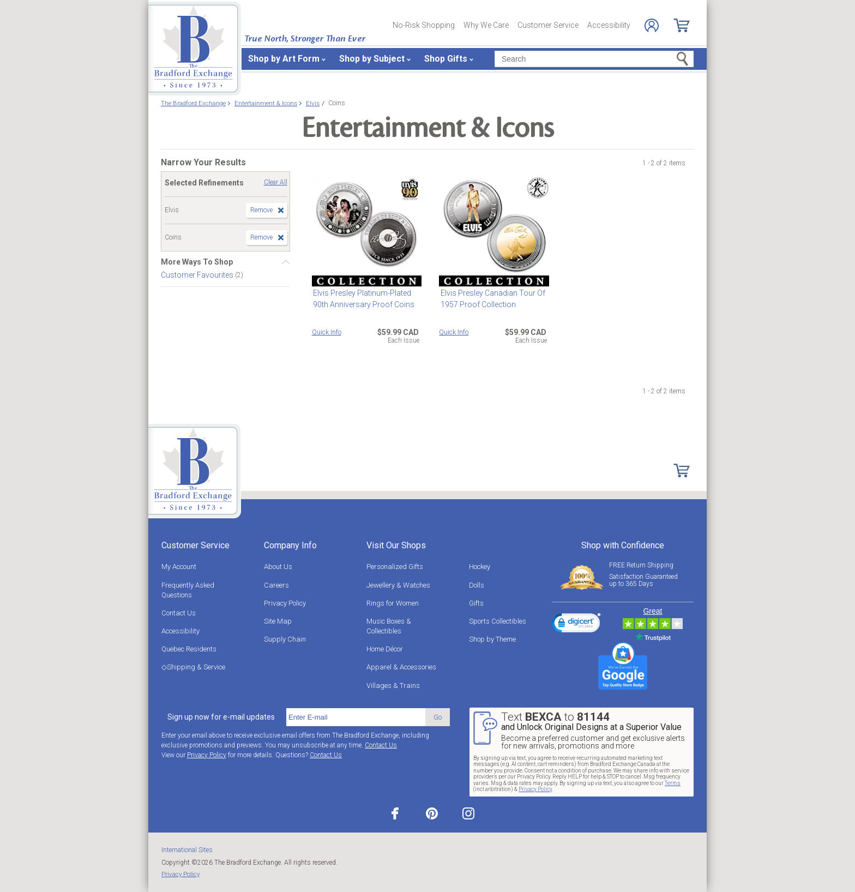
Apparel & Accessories (401, 667)
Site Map (278, 621)
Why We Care (486, 25)
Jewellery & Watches (398, 585)
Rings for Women (392, 603)
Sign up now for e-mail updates (221, 717)
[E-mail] (355, 717)
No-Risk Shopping (424, 25)
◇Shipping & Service (193, 667)
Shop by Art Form (284, 58)
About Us (278, 566)
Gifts (476, 603)
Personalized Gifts (394, 566)
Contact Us (178, 613)
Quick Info (326, 332)
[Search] (594, 59)
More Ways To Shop (197, 262)
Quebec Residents (188, 649)
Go (437, 717)
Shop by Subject (372, 58)
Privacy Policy (285, 603)
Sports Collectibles (497, 621)
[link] (576, 625)
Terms (673, 783)
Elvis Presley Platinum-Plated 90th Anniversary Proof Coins (362, 299)
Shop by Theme (492, 639)
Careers (276, 585)
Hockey (479, 566)
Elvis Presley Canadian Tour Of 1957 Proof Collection (491, 299)
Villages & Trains (393, 685)
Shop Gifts (445, 58)
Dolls (476, 585)
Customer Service (548, 25)
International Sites (187, 850)
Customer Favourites (198, 275)
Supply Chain (285, 639)
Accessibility (608, 25)
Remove (261, 210)
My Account (178, 566)
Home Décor (384, 649)
